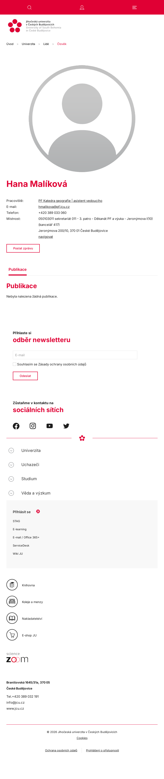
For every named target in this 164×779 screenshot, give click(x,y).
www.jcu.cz (15, 708)
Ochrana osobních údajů (61, 750)
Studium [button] (29, 478)
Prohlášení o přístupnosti (102, 750)
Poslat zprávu (23, 248)
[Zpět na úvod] (82, 26)
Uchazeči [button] (30, 464)
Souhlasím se (49, 364)
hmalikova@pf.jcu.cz (54, 207)
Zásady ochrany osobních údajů (62, 364)
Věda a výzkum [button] (35, 493)
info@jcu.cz (15, 702)
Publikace (18, 269)
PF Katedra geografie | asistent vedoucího (70, 201)
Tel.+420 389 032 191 (22, 696)
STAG (16, 521)
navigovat (45, 237)
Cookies (82, 738)
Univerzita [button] (31, 450)
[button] (29, 7)
